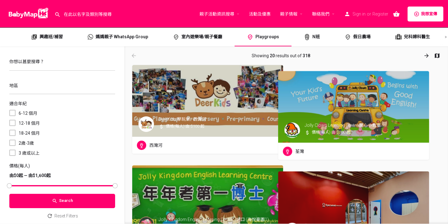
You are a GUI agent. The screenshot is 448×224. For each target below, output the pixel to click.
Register (380, 14)
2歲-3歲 (26, 143)
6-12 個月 (28, 113)
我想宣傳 (425, 14)
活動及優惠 (260, 14)
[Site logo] (27, 13)
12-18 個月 (29, 123)
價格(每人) (19, 165)
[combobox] (62, 87)
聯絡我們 (320, 14)
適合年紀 (18, 103)
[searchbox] (61, 86)
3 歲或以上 (29, 153)
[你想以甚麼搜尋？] (62, 63)
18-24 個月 (29, 133)
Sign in (359, 14)
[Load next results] (427, 56)
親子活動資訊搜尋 (216, 14)
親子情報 (288, 14)
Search (62, 201)
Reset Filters (62, 216)
